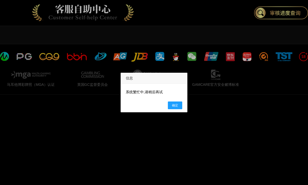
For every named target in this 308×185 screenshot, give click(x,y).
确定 (175, 105)
